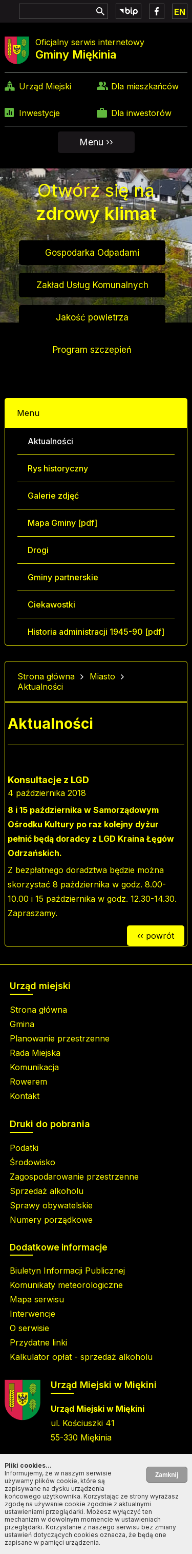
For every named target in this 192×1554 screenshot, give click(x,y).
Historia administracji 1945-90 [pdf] (96, 632)
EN (179, 12)
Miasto (102, 676)
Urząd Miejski (45, 86)
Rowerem (28, 1081)
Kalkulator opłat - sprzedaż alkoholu (81, 1357)
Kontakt (24, 1096)
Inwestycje (39, 113)
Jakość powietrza (92, 317)
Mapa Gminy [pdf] (62, 523)
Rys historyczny (58, 468)
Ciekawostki (51, 604)
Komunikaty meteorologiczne (66, 1285)
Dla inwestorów (141, 113)
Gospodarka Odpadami (92, 253)
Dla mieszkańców (145, 86)
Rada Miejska (35, 1053)
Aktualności (50, 441)
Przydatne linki (38, 1342)
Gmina (22, 1024)
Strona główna (46, 676)
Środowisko (32, 1162)
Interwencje (32, 1314)
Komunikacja (34, 1067)
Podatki (24, 1148)
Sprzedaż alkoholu (46, 1191)
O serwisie (29, 1328)
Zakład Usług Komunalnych (92, 285)
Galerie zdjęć (53, 495)
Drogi (38, 550)
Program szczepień (92, 350)
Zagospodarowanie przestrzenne (74, 1176)
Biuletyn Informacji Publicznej (67, 1270)
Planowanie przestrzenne (60, 1038)
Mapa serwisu (37, 1299)
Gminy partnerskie (63, 577)
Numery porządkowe (51, 1220)
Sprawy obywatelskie (51, 1205)
